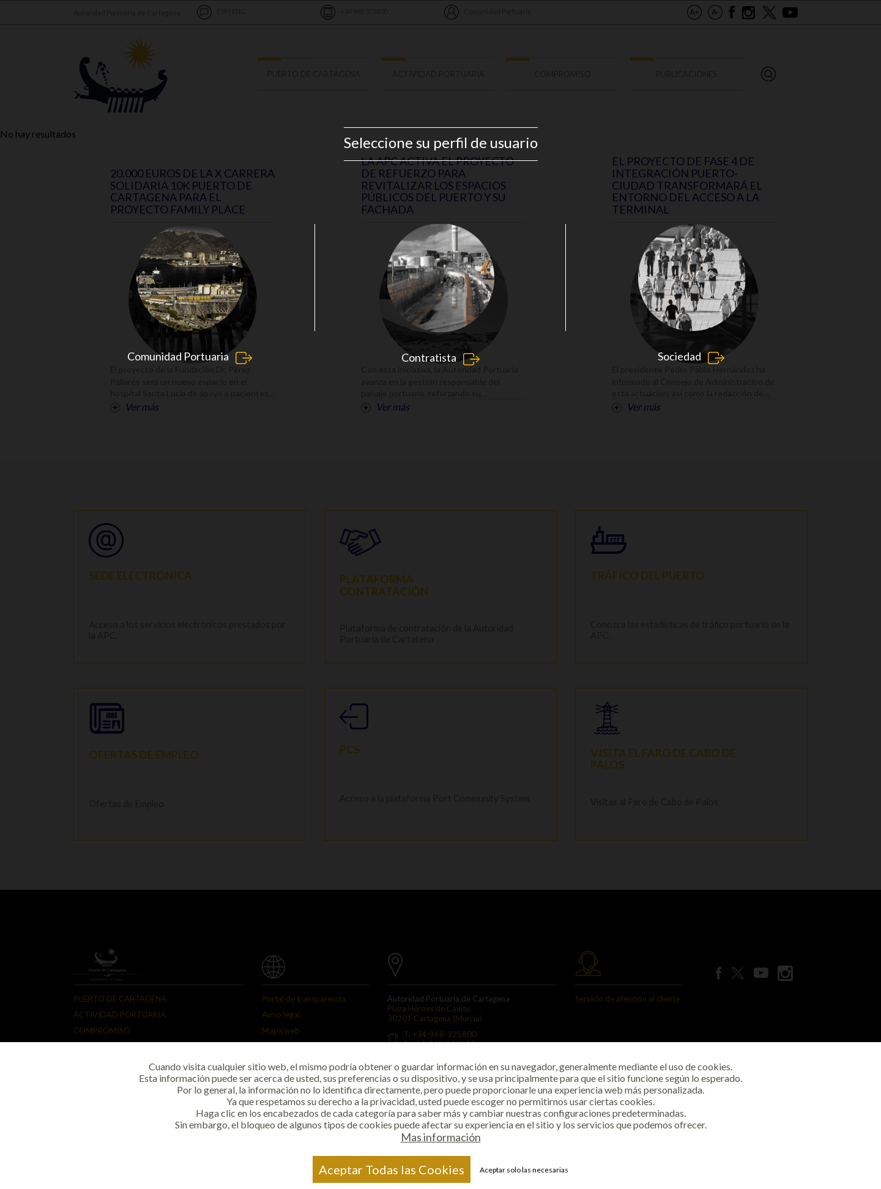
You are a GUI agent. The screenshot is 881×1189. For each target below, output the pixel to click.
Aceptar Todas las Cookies (391, 1169)
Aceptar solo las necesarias (524, 1169)
